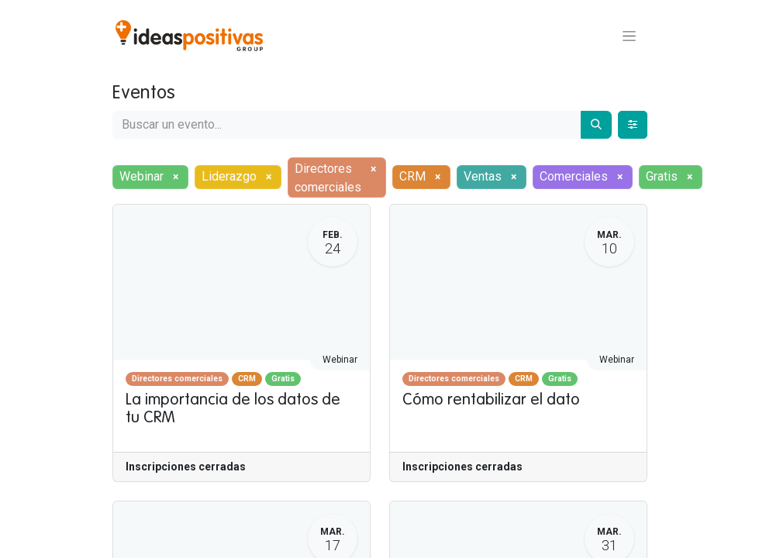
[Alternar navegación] (629, 35)
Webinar (340, 359)
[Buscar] (596, 125)
